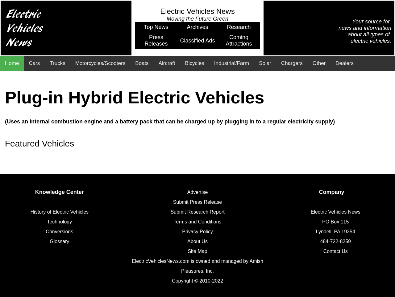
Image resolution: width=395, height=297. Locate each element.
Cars (34, 63)
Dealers (344, 63)
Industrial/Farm (231, 63)
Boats (141, 63)
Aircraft (167, 63)
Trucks (57, 63)
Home (12, 63)
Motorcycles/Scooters (100, 63)
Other (319, 63)
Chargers (292, 63)
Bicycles (194, 63)
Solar (265, 63)
